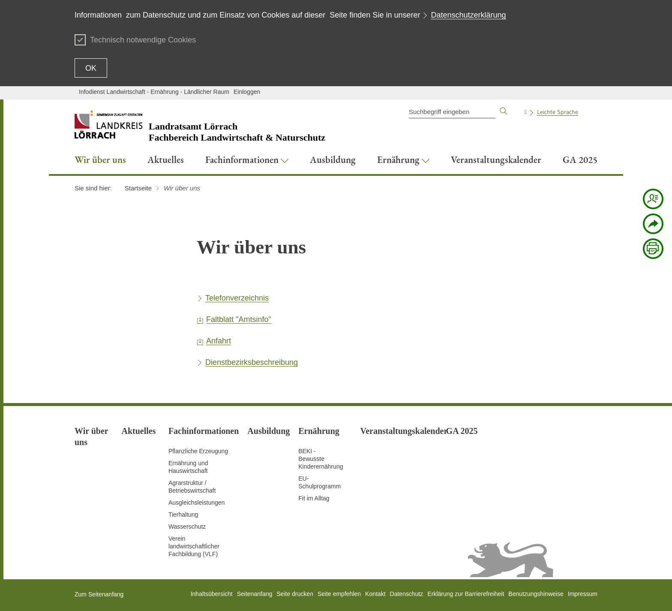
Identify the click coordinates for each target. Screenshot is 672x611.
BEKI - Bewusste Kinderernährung (320, 459)
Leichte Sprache (557, 112)
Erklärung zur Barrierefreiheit (465, 593)
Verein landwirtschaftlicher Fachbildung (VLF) (193, 546)
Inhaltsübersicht (212, 593)
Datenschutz (406, 593)
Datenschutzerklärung (468, 15)
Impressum (582, 593)
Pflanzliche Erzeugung (198, 451)
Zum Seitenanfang (99, 594)
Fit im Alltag (313, 498)
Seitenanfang (255, 593)
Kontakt (375, 593)
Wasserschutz (187, 526)
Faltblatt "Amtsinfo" (238, 319)
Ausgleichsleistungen (196, 502)
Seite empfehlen (339, 593)
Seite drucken (294, 593)
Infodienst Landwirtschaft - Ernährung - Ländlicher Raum (154, 91)
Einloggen (247, 91)
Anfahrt (218, 341)
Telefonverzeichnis (237, 298)
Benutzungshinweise (535, 593)
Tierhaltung (183, 514)
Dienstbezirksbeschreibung (251, 362)
